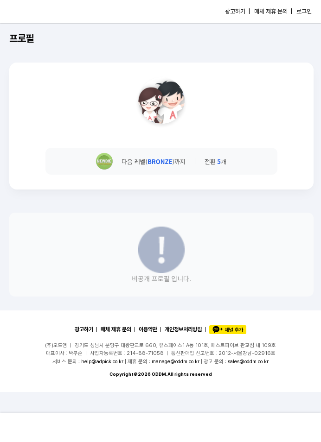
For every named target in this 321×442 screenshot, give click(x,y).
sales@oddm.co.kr (248, 361)
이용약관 (148, 329)
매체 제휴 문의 (116, 329)
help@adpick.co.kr (102, 361)
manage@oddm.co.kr (175, 361)
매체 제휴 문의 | (273, 11)
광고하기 (84, 329)
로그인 (304, 11)
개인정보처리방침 (183, 329)
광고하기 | (237, 11)
